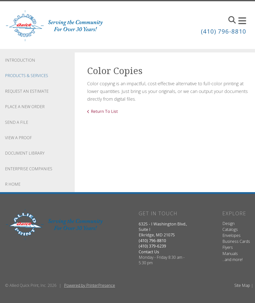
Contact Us (149, 252)
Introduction (20, 60)
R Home (12, 184)
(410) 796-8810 (223, 31)
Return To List (104, 111)
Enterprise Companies (28, 169)
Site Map (242, 285)
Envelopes (231, 235)
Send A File (16, 122)
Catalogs (230, 229)
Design (228, 223)
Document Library (25, 153)
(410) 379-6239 (152, 246)
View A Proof (18, 137)
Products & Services (26, 75)
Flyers (227, 247)
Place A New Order (25, 106)
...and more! (232, 259)
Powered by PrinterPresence (89, 285)
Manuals (230, 253)
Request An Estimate (27, 91)
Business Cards (236, 241)
